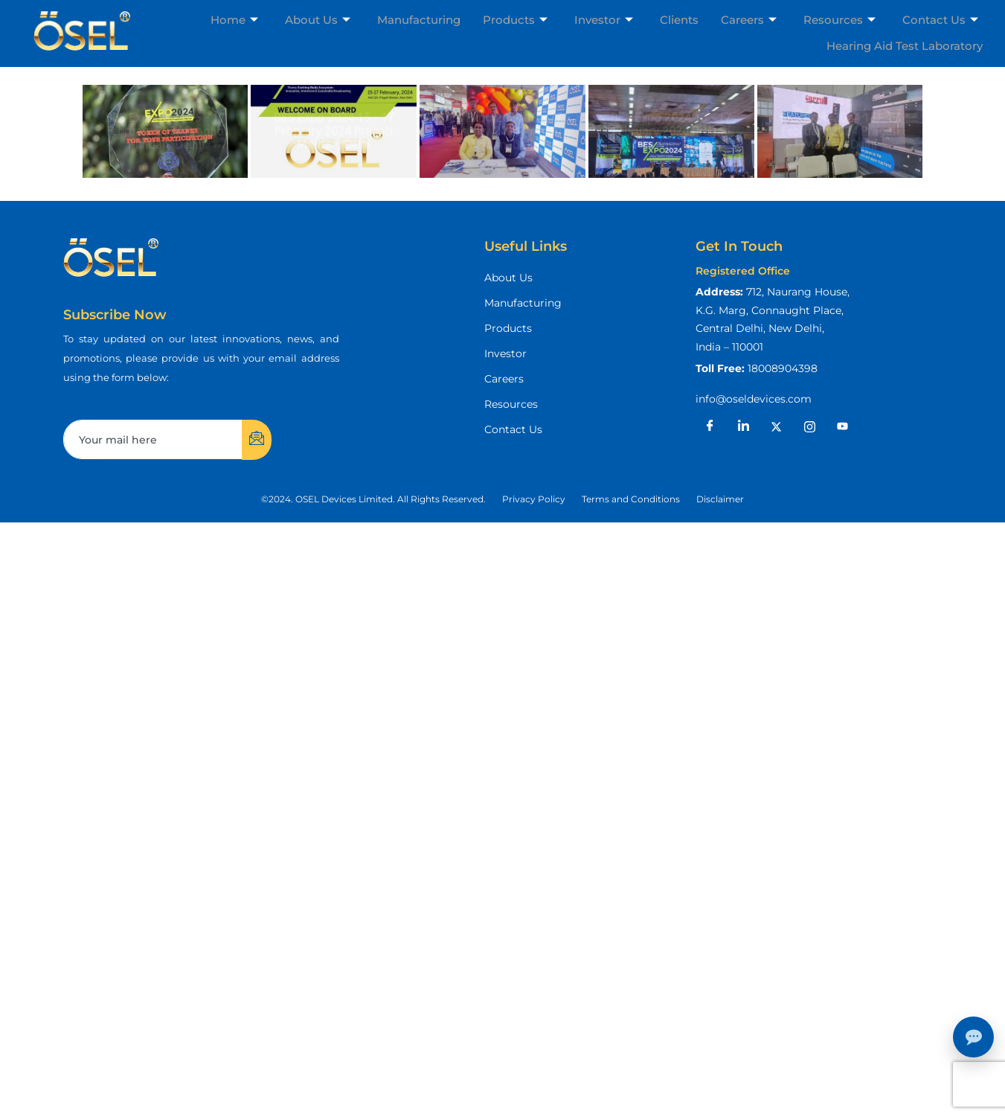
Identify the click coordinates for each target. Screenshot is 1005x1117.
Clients (679, 20)
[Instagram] (809, 426)
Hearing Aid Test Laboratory (904, 46)
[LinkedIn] (743, 426)
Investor (603, 20)
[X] (776, 426)
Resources (839, 20)
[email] (153, 439)
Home (234, 20)
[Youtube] (843, 426)
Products (515, 20)
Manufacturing (418, 20)
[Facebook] (710, 426)
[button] (373, 499)
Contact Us (940, 20)
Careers (749, 20)
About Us (317, 20)
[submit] (257, 440)
